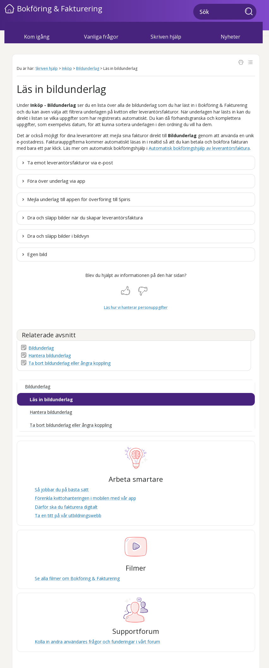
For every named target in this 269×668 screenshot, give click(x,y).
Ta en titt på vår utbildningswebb (68, 515)
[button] (250, 12)
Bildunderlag (87, 68)
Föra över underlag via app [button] (56, 181)
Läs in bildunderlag (51, 399)
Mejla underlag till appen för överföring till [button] (78, 199)
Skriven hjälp (166, 36)
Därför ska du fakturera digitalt (66, 507)
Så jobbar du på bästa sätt (62, 490)
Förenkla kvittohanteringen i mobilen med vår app (85, 498)
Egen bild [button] (37, 254)
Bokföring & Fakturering (59, 8)
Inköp (67, 68)
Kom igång (37, 36)
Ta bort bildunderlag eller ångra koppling (69, 363)
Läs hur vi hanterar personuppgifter (136, 307)
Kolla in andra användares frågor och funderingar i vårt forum (97, 642)
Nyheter (230, 36)
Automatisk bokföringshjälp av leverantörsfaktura (199, 148)
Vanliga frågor (101, 36)
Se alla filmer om (77, 578)
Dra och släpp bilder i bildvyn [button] (58, 236)
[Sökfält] (224, 12)
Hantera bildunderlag (49, 355)
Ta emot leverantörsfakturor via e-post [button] (70, 162)
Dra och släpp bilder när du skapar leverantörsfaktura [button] (85, 217)
